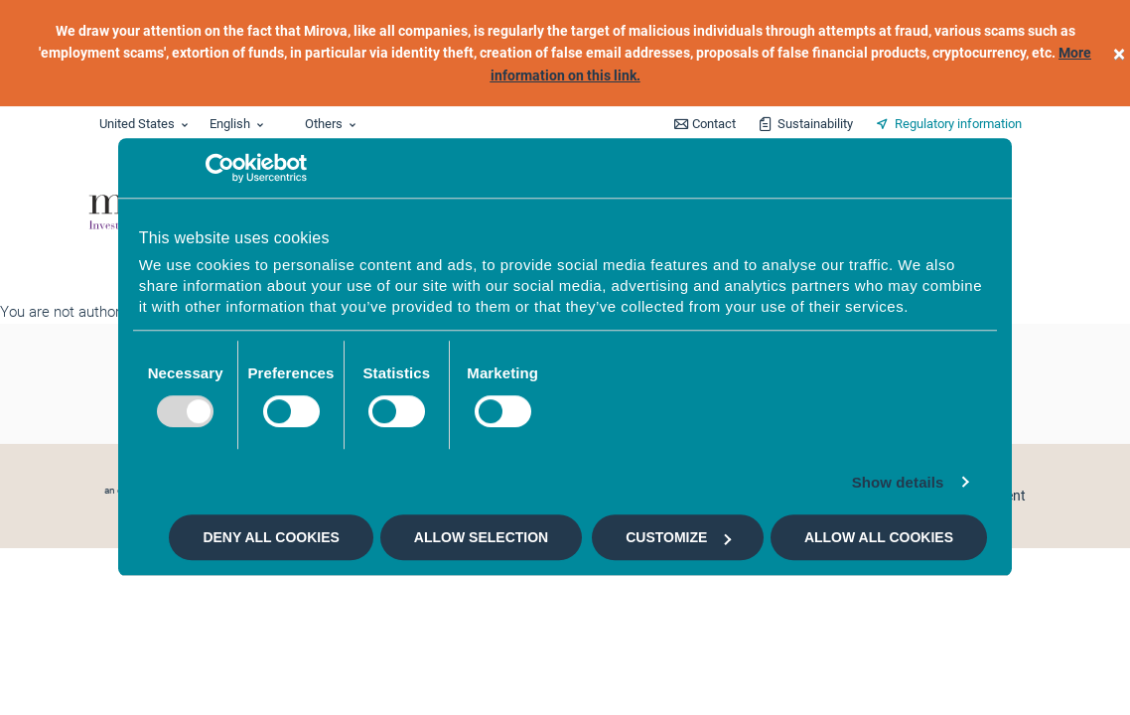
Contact (714, 123)
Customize (678, 537)
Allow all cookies (878, 537)
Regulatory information (958, 123)
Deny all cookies (271, 537)
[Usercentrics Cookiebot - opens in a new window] (220, 168)
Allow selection (481, 537)
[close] (1119, 53)
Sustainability (815, 123)
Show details (898, 482)
